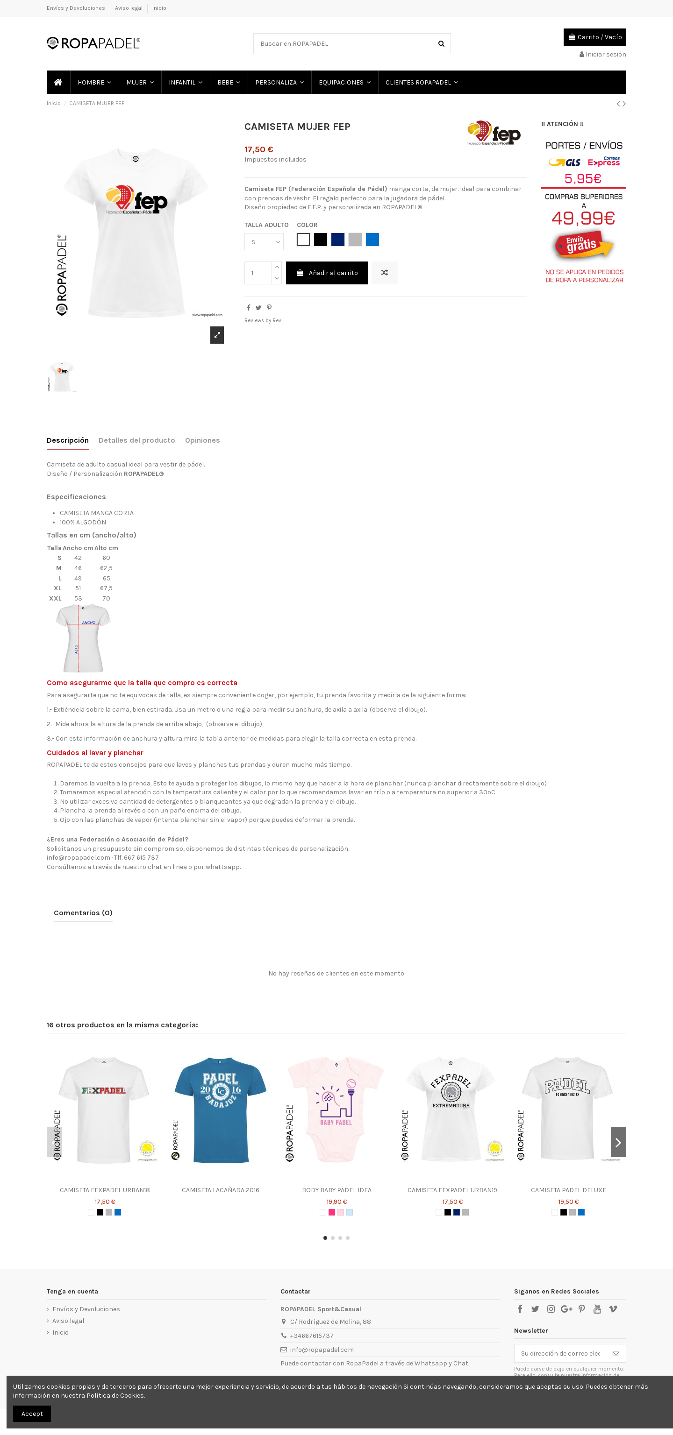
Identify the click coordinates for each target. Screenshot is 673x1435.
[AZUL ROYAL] (118, 1212)
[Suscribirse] (616, 1353)
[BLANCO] (91, 1212)
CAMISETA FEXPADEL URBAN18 (105, 1190)
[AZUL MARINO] (456, 1212)
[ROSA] (340, 1212)
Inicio (159, 8)
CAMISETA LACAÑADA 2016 (220, 1190)
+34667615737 (312, 1336)
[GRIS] (109, 1212)
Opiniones (202, 440)
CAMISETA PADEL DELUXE (568, 1190)
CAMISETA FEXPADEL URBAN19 (452, 1190)
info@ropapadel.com (322, 1350)
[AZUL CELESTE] (349, 1212)
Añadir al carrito (327, 273)
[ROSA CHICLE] (332, 1212)
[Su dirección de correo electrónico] (560, 1353)
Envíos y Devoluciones (77, 8)
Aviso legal (129, 8)
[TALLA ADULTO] (264, 241)
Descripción (68, 440)
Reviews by (263, 321)
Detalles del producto (137, 440)
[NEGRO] (100, 1212)
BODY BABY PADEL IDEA (337, 1190)
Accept (32, 1414)
